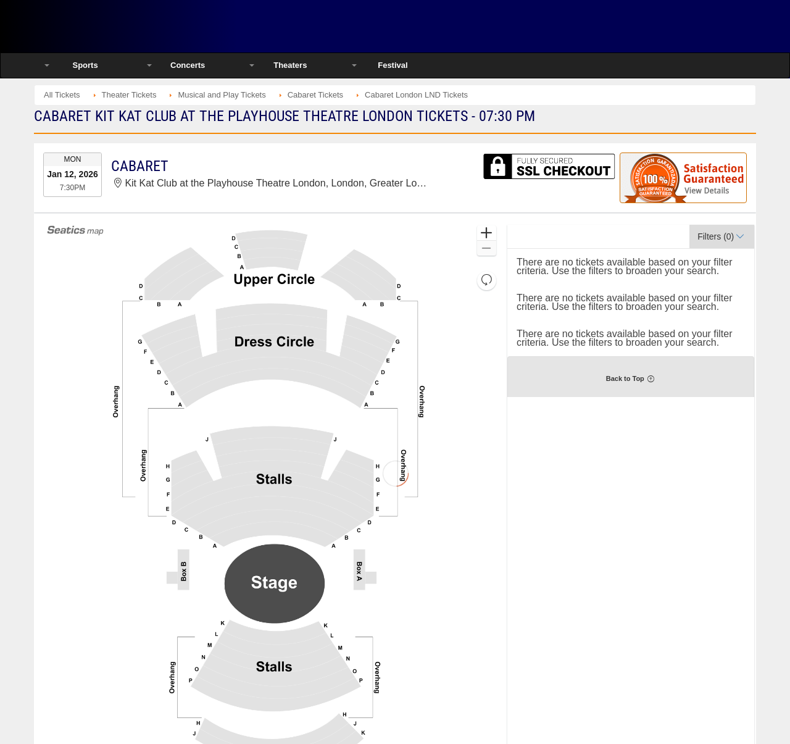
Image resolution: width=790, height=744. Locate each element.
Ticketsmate (166, 26)
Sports (85, 65)
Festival (392, 65)
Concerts (187, 65)
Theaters (290, 65)
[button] (486, 233)
